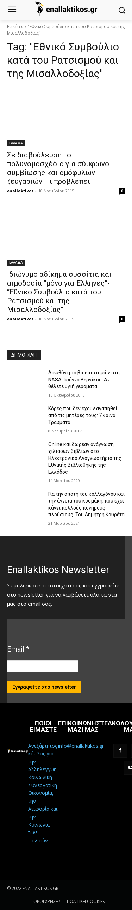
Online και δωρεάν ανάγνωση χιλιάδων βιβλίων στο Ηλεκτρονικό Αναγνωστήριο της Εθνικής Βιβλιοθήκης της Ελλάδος (84, 458)
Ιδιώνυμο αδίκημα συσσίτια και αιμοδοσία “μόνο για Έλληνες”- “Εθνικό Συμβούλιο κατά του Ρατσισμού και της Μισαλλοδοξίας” (59, 292)
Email (18, 649)
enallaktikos (20, 190)
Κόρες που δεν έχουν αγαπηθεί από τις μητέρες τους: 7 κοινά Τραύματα (82, 415)
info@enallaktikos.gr (81, 745)
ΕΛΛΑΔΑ (16, 143)
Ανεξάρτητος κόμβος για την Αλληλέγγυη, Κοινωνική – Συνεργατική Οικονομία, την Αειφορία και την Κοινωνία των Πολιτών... (43, 793)
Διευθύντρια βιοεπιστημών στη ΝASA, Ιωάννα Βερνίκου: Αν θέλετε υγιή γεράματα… (84, 379)
